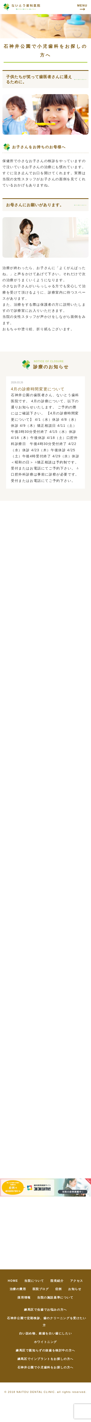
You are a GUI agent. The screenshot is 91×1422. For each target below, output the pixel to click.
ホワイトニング (45, 1342)
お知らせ (74, 1289)
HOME (13, 1280)
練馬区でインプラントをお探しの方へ (45, 1359)
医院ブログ (41, 1289)
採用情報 (24, 1297)
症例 (58, 1289)
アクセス (76, 1280)
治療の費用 (18, 1289)
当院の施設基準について (55, 1297)
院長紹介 (57, 1280)
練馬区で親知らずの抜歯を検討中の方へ (45, 1350)
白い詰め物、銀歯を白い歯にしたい (45, 1333)
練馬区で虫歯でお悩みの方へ (45, 1309)
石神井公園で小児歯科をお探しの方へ (45, 1367)
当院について (34, 1280)
